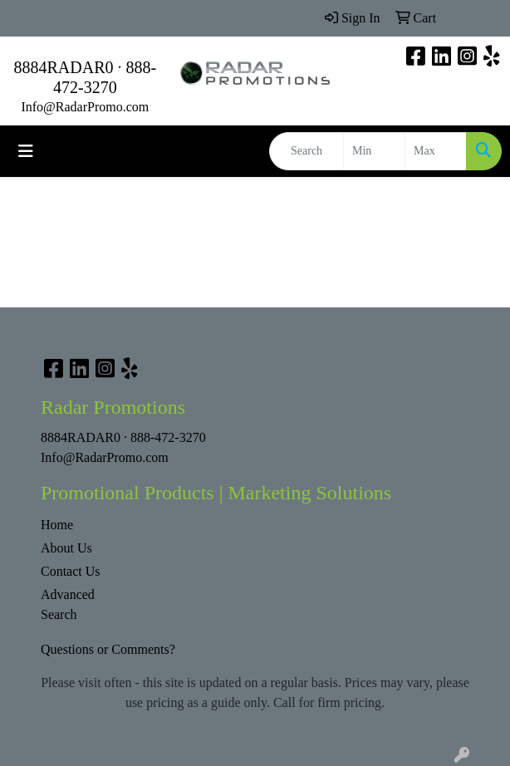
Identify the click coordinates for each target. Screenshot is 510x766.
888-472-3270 (168, 437)
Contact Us (71, 571)
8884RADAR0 (63, 67)
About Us (66, 548)
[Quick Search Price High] (436, 151)
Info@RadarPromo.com (85, 107)
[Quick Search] (306, 151)
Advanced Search (68, 604)
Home (57, 525)
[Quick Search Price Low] (374, 151)
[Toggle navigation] (25, 151)
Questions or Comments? (108, 649)
